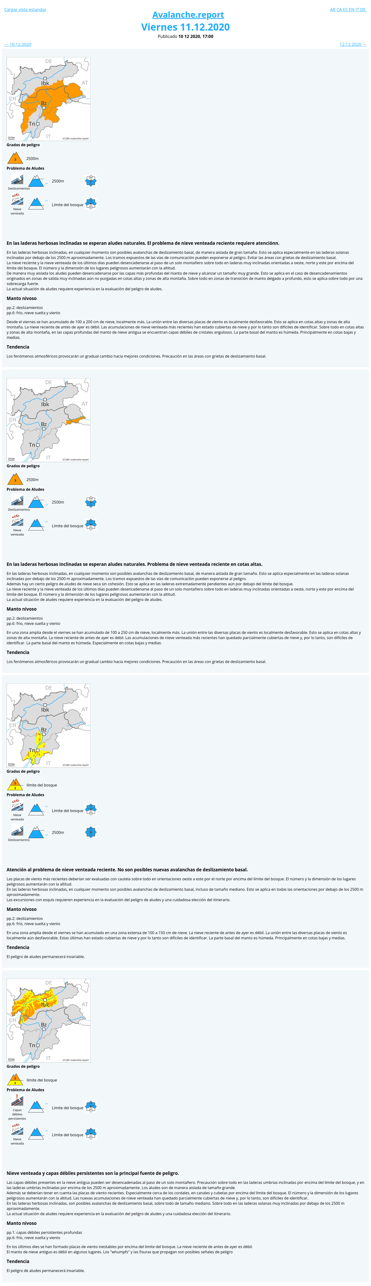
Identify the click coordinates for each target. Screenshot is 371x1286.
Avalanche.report (188, 14)
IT (358, 9)
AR (333, 9)
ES (346, 9)
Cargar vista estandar (25, 9)
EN (352, 9)
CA (339, 9)
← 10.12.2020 (17, 44)
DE (363, 9)
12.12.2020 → (353, 44)
